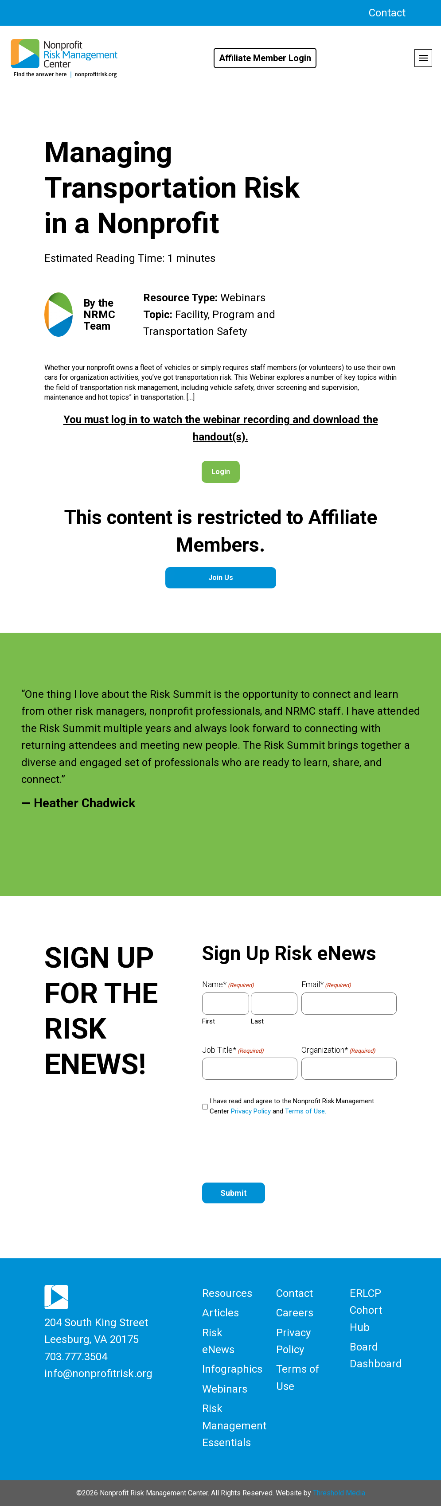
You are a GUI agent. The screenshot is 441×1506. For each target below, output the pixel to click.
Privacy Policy (251, 1111)
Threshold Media (339, 1493)
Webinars (224, 1389)
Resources (227, 1293)
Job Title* (233, 1050)
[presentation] (269, 1151)
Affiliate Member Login (265, 58)
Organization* (338, 1050)
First (208, 1021)
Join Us (220, 577)
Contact (387, 13)
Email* (326, 984)
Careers (294, 1313)
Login (220, 471)
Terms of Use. (305, 1111)
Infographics (232, 1369)
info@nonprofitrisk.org (98, 1373)
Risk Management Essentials (234, 1425)
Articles (220, 1313)
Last (257, 1021)
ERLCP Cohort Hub (366, 1310)
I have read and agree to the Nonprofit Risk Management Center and (292, 1106)
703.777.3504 (75, 1356)
